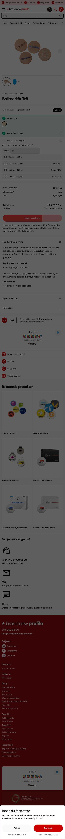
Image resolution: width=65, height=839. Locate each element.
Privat (17, 828)
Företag (48, 828)
